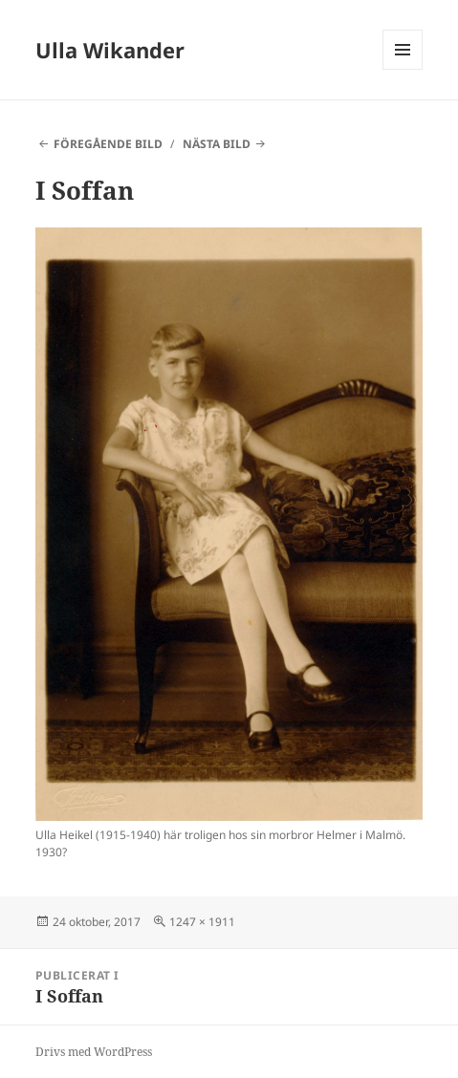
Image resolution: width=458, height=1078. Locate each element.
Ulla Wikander (110, 49)
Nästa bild (217, 144)
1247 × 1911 (202, 922)
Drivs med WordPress (93, 1052)
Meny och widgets (403, 69)
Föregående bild (108, 144)
